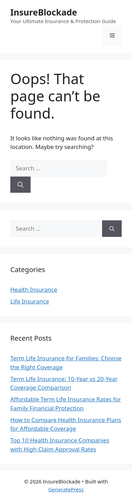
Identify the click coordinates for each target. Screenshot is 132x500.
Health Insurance (33, 289)
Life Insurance (29, 301)
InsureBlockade (43, 12)
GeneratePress (66, 489)
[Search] (20, 185)
